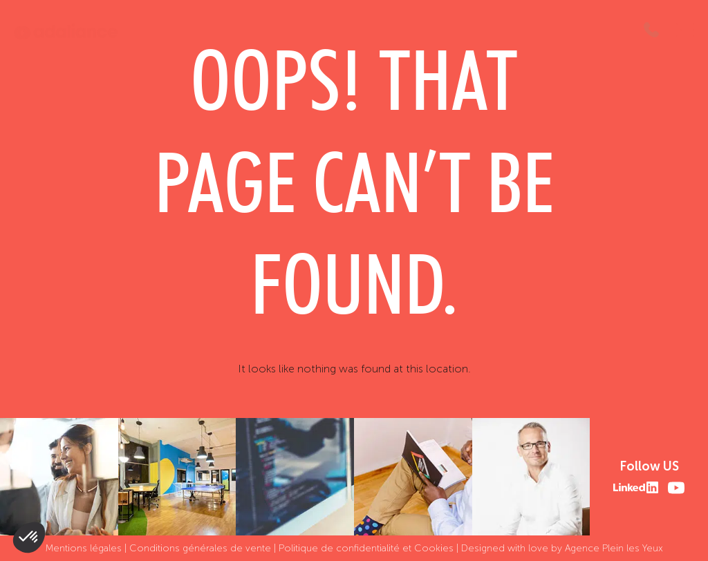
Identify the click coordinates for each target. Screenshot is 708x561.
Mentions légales (84, 548)
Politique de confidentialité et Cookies (366, 548)
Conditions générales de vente (200, 548)
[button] (29, 537)
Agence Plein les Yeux (614, 548)
